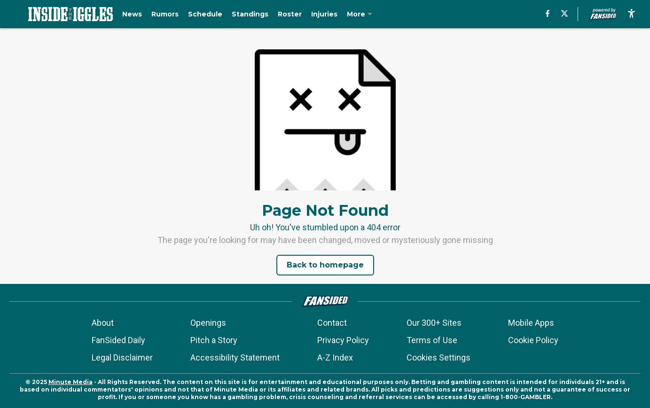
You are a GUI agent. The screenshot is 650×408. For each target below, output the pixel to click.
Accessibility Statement (235, 357)
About (103, 323)
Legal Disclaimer (122, 357)
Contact (332, 323)
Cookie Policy (533, 340)
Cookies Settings (438, 357)
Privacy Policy (343, 340)
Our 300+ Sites (434, 323)
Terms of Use (432, 340)
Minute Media (70, 381)
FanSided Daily (118, 340)
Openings (208, 323)
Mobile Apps (531, 323)
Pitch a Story (213, 340)
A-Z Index (335, 357)
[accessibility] (631, 14)
